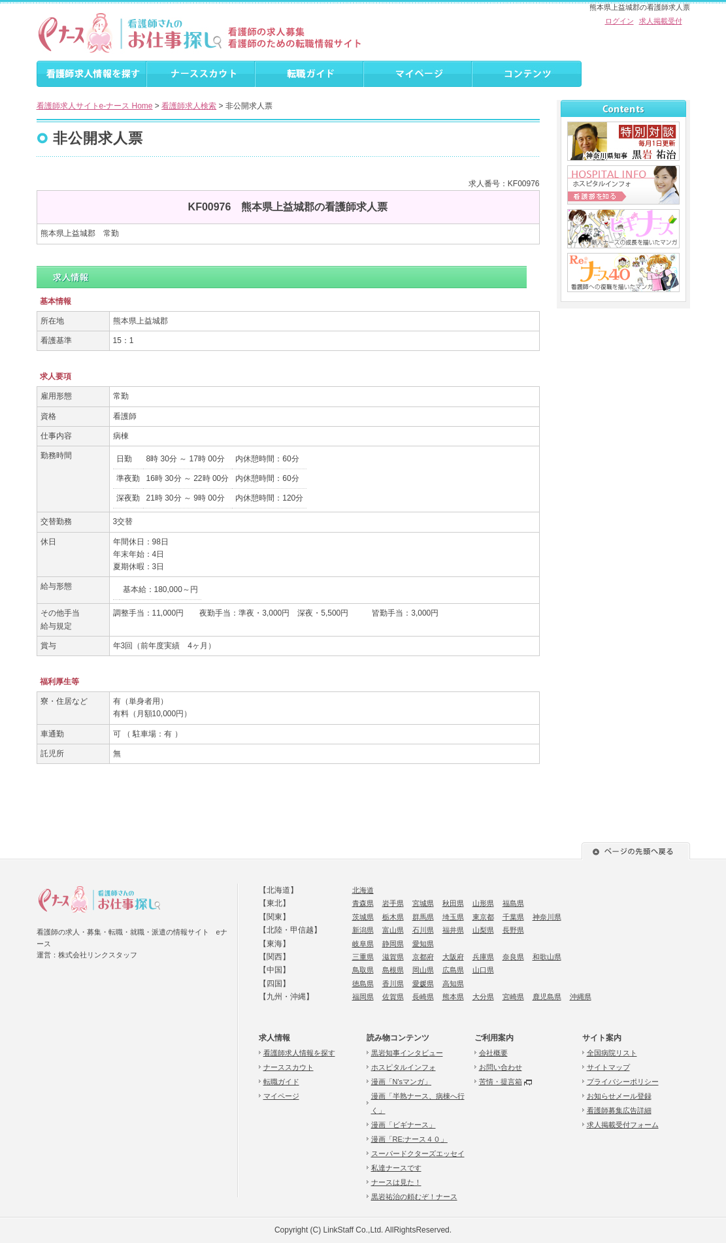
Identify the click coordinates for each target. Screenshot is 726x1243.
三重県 (363, 957)
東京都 (483, 917)
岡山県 (423, 970)
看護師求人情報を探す (299, 1053)
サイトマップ (608, 1067)
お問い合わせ (500, 1067)
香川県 (393, 983)
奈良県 (513, 957)
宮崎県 (513, 997)
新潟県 (363, 930)
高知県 (453, 983)
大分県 (483, 997)
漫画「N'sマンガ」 (401, 1082)
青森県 (363, 903)
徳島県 (363, 983)
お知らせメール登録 (619, 1096)
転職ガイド (281, 1082)
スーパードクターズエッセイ (418, 1153)
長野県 (513, 930)
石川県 (423, 930)
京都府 (423, 957)
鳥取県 (363, 970)
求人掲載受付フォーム (623, 1125)
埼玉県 (453, 917)
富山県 (393, 930)
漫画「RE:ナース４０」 (409, 1139)
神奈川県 (547, 917)
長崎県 (423, 997)
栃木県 (393, 917)
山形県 (483, 903)
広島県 (453, 970)
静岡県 (393, 944)
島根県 (393, 970)
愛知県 (423, 944)
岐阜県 (363, 944)
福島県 (513, 903)
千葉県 (513, 917)
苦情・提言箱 (500, 1082)
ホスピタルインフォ (403, 1067)
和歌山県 (547, 957)
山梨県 (483, 930)
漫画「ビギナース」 (403, 1125)
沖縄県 (580, 997)
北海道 (363, 890)
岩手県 (393, 903)
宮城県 (423, 903)
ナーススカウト (288, 1067)
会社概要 (493, 1053)
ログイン (619, 21)
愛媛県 (423, 983)
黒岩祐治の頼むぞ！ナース (414, 1197)
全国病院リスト (612, 1053)
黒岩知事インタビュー (407, 1053)
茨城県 (363, 917)
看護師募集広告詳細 (619, 1110)
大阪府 (453, 957)
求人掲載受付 (660, 21)
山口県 (483, 970)
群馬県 (423, 917)
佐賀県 (393, 997)
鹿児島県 (547, 997)
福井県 (453, 930)
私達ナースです (396, 1168)
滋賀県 (393, 957)
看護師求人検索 (188, 105)
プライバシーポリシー (623, 1082)
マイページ (281, 1096)
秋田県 (453, 903)
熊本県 (453, 997)
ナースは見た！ (396, 1182)
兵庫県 (483, 957)
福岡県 (363, 997)
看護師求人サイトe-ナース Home (95, 105)
